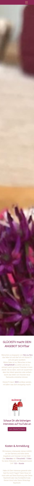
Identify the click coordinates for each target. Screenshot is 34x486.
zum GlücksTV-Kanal (17, 429)
